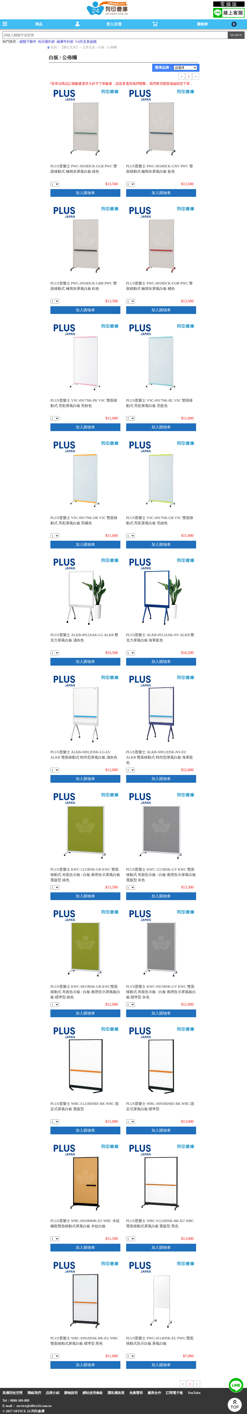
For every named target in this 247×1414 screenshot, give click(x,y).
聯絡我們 (34, 1393)
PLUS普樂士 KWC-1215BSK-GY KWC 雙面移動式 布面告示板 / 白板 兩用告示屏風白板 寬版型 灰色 (161, 874)
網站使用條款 (92, 1393)
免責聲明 (136, 1393)
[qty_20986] (54, 653)
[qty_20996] (54, 1238)
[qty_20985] (130, 535)
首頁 (54, 47)
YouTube (194, 1393)
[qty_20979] (130, 184)
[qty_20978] (54, 184)
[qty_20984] (54, 535)
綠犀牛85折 (65, 41)
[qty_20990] (54, 887)
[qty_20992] (54, 1004)
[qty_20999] (130, 1356)
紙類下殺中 (28, 41)
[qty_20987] (130, 653)
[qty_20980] (54, 301)
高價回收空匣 (12, 1393)
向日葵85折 (46, 41)
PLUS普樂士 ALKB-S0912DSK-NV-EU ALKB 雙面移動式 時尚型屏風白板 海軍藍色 (159, 757)
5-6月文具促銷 (86, 41)
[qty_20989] (130, 770)
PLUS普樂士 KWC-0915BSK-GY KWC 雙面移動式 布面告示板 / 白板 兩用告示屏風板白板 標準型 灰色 (161, 992)
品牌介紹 (52, 1393)
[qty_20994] (54, 1121)
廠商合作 (154, 1393)
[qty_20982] (54, 418)
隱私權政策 (116, 1393)
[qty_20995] (130, 1121)
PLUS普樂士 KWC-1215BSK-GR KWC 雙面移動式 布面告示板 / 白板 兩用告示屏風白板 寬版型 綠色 (85, 874)
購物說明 (71, 1393)
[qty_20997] (130, 1238)
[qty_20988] (54, 770)
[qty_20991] (130, 887)
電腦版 (229, 4)
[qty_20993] (130, 1004)
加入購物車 (85, 193)
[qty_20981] (130, 301)
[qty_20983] (130, 418)
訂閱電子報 (174, 1393)
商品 (38, 24)
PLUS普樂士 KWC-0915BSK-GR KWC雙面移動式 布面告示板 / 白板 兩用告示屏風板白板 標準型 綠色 (85, 992)
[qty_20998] (54, 1356)
